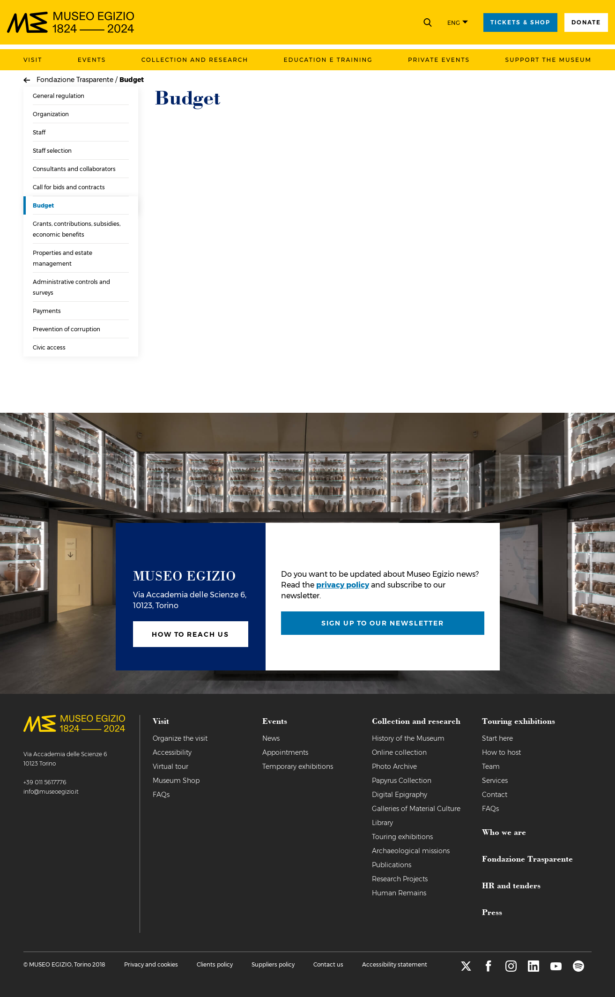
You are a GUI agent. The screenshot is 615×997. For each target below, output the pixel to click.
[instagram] (511, 969)
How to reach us (190, 634)
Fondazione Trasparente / (78, 79)
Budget (131, 79)
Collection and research (194, 59)
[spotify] (578, 969)
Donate (586, 22)
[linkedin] (533, 969)
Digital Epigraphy (399, 794)
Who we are (504, 831)
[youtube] (556, 969)
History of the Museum (408, 738)
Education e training (328, 59)
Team (491, 766)
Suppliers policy (273, 964)
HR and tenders (511, 885)
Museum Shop (176, 780)
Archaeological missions (411, 851)
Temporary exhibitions (297, 766)
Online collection (399, 752)
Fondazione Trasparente (527, 858)
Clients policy (215, 964)
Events (92, 59)
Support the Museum (548, 59)
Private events (439, 59)
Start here (497, 738)
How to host (501, 752)
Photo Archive (394, 766)
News (271, 738)
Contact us (328, 964)
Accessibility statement (394, 964)
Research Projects (400, 879)
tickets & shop (520, 22)
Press (492, 912)
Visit (32, 59)
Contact (494, 794)
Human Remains (399, 893)
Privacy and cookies (151, 964)
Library (382, 822)
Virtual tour (170, 766)
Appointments (285, 752)
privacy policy (342, 584)
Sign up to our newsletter (382, 623)
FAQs (161, 794)
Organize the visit (180, 738)
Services (495, 780)
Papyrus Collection (401, 780)
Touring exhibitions (402, 837)
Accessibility (172, 752)
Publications (391, 865)
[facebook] (488, 969)
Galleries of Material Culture (416, 808)
